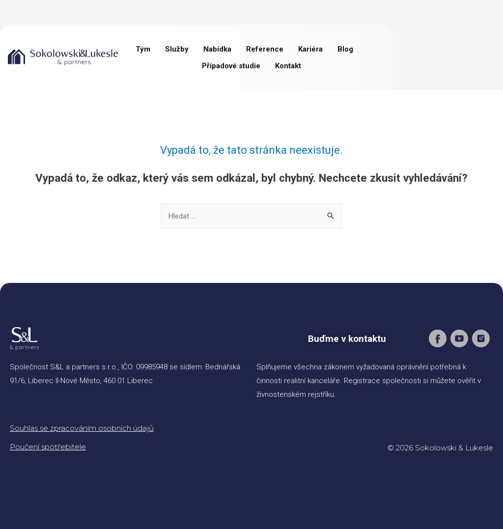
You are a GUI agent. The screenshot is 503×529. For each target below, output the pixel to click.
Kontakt (288, 65)
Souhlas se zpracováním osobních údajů (82, 428)
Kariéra (310, 49)
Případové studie (231, 65)
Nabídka (217, 49)
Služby (177, 49)
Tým (143, 49)
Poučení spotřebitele (48, 446)
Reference (264, 49)
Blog (345, 49)
